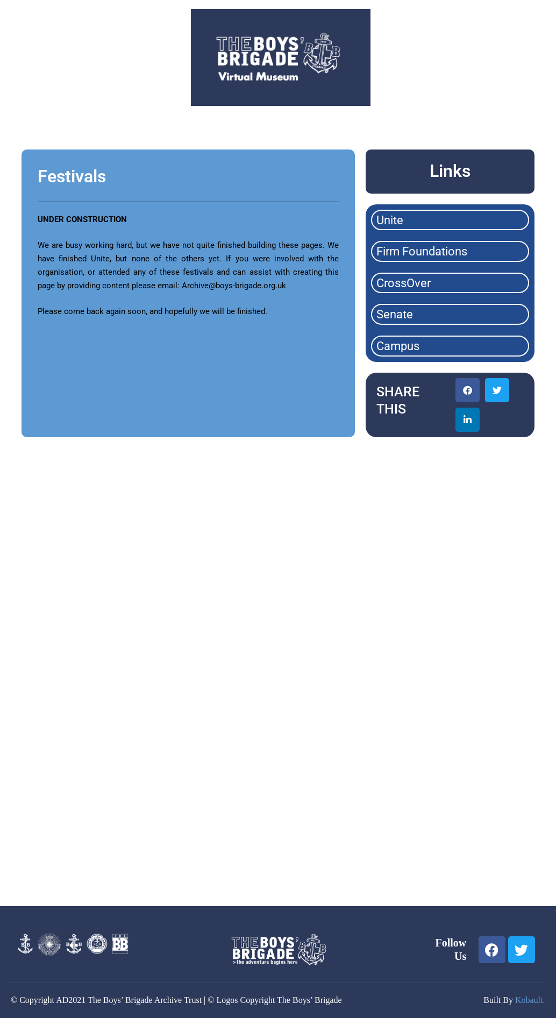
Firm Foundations (421, 251)
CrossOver (403, 283)
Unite (389, 220)
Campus (397, 346)
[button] (467, 390)
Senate (394, 314)
